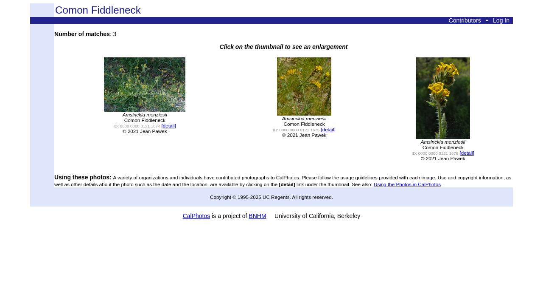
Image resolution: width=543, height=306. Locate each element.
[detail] (169, 125)
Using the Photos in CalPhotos (407, 184)
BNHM (257, 215)
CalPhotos (196, 215)
